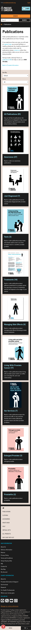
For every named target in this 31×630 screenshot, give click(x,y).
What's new (6, 523)
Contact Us (4, 566)
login (28, 2)
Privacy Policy (5, 555)
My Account (4, 572)
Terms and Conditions (7, 558)
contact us (17, 50)
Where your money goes (7, 593)
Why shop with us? (8, 537)
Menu (10, 628)
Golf (3, 526)
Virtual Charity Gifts (6, 561)
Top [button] (26, 628)
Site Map (3, 569)
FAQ (2, 564)
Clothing (5, 515)
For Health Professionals (7, 590)
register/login (8, 44)
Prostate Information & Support (9, 582)
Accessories (6, 519)
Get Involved (4, 584)
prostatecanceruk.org (10, 2)
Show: (4, 79)
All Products (6, 534)
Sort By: (4, 72)
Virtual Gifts (6, 530)
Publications (7, 24)
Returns (3, 552)
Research (3, 587)
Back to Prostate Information (10, 65)
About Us (3, 547)
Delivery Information (6, 550)
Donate (15, 16)
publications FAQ (7, 60)
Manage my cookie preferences (9, 606)
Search (24, 20)
